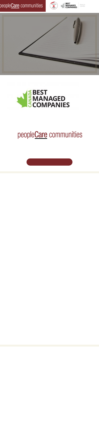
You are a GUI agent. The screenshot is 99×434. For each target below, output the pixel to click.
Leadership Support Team (69, 276)
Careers (9, 271)
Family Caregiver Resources (22, 205)
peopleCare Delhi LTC (18, 250)
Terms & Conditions (61, 423)
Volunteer (10, 276)
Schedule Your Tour (49, 161)
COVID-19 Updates (16, 199)
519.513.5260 (49, 382)
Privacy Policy (85, 423)
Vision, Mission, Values (67, 271)
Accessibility (61, 302)
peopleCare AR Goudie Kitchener (25, 223)
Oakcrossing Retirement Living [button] (23, 194)
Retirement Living (16, 188)
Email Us (49, 392)
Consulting (60, 296)
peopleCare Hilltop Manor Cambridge (27, 229)
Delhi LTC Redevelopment (20, 210)
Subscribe (59, 307)
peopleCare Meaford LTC (20, 245)
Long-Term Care (15, 218)
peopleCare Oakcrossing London (24, 234)
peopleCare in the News (68, 281)
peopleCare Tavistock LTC (20, 239)
